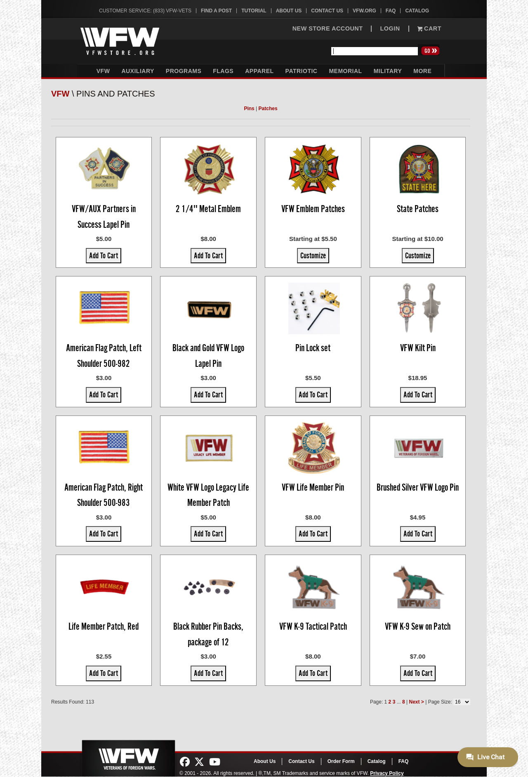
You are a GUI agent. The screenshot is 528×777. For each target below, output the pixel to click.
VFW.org (364, 10)
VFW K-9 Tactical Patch (313, 626)
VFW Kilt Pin (418, 347)
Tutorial (253, 10)
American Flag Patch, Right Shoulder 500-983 (103, 495)
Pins (249, 108)
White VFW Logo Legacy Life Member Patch (208, 495)
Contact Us (327, 10)
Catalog (417, 10)
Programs (183, 71)
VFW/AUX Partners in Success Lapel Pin (104, 216)
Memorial (345, 71)
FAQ (391, 10)
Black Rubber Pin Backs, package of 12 (208, 634)
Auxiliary (137, 71)
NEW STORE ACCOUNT (327, 29)
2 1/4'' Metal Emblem (208, 208)
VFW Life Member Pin (313, 487)
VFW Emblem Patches (313, 208)
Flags (223, 71)
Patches (268, 108)
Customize (313, 255)
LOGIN (390, 29)
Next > (416, 702)
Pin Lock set (312, 347)
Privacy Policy (386, 773)
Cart (429, 29)
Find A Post (216, 10)
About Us (289, 10)
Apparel (259, 71)
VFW (103, 71)
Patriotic (301, 71)
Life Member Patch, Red (103, 626)
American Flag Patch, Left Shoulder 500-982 (103, 355)
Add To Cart (103, 255)
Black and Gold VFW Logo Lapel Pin (208, 355)
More (422, 71)
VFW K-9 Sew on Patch (417, 626)
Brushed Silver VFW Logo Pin (418, 487)
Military (388, 71)
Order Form (341, 761)
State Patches (417, 208)
